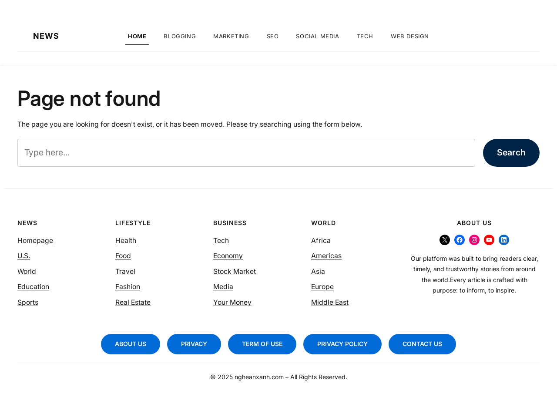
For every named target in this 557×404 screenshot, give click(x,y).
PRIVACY (194, 343)
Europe (322, 287)
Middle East (330, 302)
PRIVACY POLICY (342, 343)
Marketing (231, 36)
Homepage (35, 240)
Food (123, 256)
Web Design (410, 36)
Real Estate (133, 302)
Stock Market (234, 271)
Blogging (180, 36)
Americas (326, 256)
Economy (228, 256)
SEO (273, 36)
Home (137, 36)
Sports (27, 302)
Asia (318, 271)
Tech (365, 36)
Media (223, 287)
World (26, 271)
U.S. (23, 256)
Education (33, 287)
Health (125, 240)
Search (511, 152)
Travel (125, 271)
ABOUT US (130, 343)
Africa (321, 240)
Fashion (127, 287)
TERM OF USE (262, 343)
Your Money (232, 302)
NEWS (46, 36)
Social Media (317, 36)
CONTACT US (422, 343)
